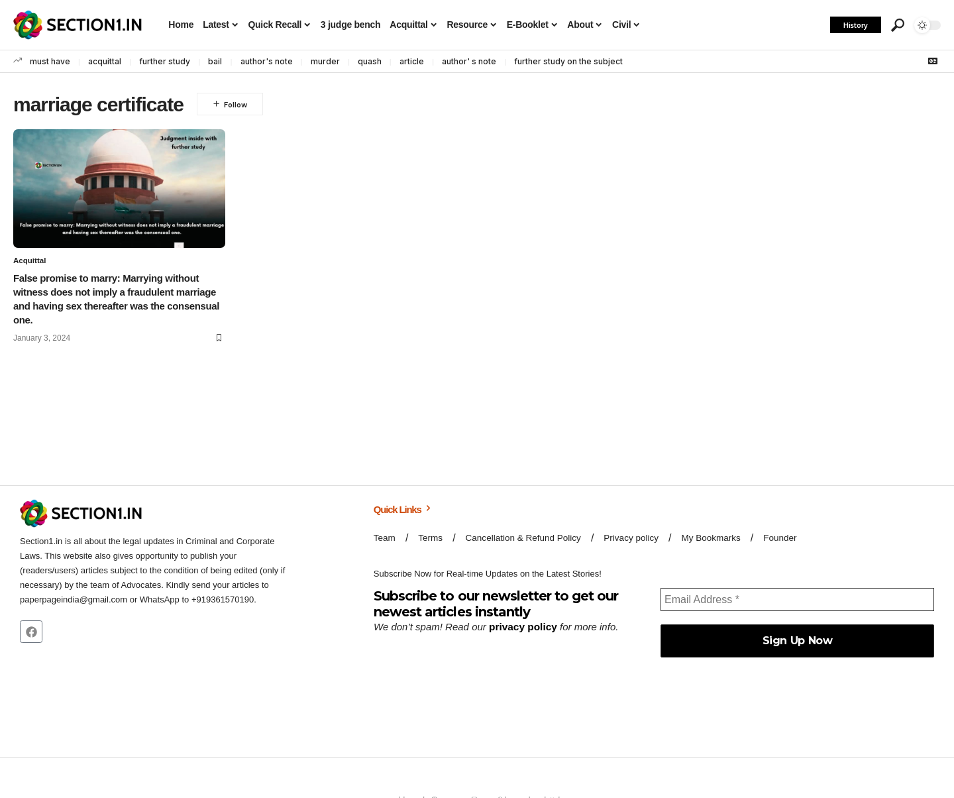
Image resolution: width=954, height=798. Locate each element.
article (411, 61)
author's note (266, 61)
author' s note (469, 61)
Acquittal (30, 261)
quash (370, 61)
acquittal (104, 61)
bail (215, 61)
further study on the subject (568, 61)
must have (50, 61)
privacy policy (522, 626)
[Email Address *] (797, 600)
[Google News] (933, 61)
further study (164, 61)
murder (325, 61)
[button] (897, 25)
